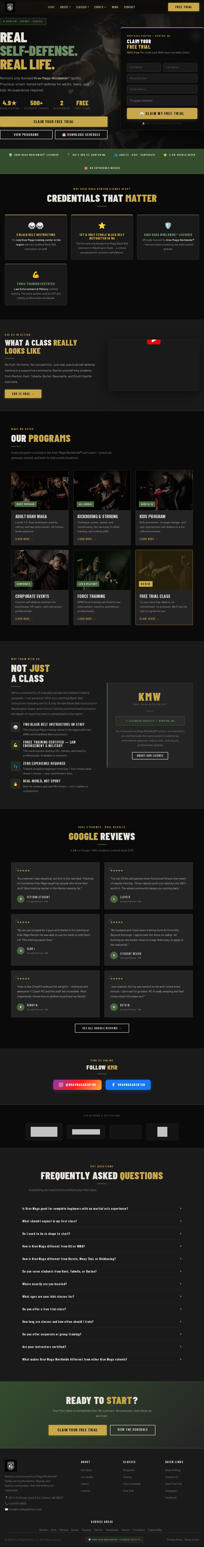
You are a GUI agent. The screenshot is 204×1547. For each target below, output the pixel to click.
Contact (129, 7)
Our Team (86, 1473)
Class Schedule (132, 1487)
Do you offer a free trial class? (102, 1312)
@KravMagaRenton (77, 1088)
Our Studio (87, 1480)
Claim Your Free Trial (54, 121)
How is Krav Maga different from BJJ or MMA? (102, 1249)
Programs (129, 1473)
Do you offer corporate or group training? (102, 1337)
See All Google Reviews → (102, 1031)
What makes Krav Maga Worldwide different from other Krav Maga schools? (102, 1362)
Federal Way (155, 1532)
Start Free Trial (173, 1487)
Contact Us (171, 1480)
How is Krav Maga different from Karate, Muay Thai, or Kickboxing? (102, 1262)
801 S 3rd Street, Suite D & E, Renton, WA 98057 (36, 1501)
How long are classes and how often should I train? (102, 1324)
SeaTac (98, 1532)
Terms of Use (191, 1542)
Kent (53, 1532)
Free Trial (183, 7)
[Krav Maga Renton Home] (10, 7)
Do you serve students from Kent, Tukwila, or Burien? (102, 1274)
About (65, 7)
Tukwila (64, 1532)
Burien (75, 1532)
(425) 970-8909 (17, 1506)
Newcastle (112, 1532)
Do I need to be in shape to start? (102, 1236)
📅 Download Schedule (81, 136)
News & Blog (172, 1473)
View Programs (26, 134)
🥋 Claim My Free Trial (162, 114)
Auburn (126, 1532)
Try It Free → (23, 396)
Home (51, 7)
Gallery (85, 1487)
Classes (82, 7)
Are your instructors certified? (102, 1350)
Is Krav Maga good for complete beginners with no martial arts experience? (102, 1211)
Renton (43, 1532)
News (115, 7)
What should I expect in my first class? (102, 1224)
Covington (139, 1532)
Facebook (171, 1500)
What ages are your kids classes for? (102, 1299)
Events (100, 7)
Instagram (171, 1493)
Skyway (86, 1532)
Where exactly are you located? (102, 1287)
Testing (127, 1480)
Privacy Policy (174, 1542)
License (85, 1493)
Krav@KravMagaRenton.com (25, 1512)
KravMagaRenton (128, 1088)
